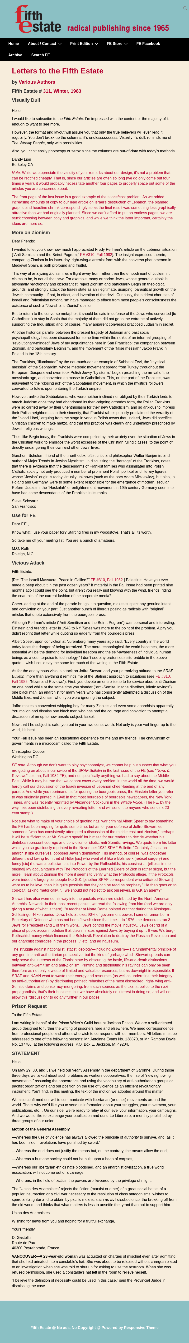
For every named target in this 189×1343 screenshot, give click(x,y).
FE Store (118, 43)
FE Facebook (148, 44)
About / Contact (45, 43)
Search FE (40, 55)
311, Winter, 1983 (62, 91)
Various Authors (37, 82)
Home (13, 44)
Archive (15, 55)
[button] (185, 9)
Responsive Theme (141, 1328)
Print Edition (85, 43)
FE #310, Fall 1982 (96, 255)
